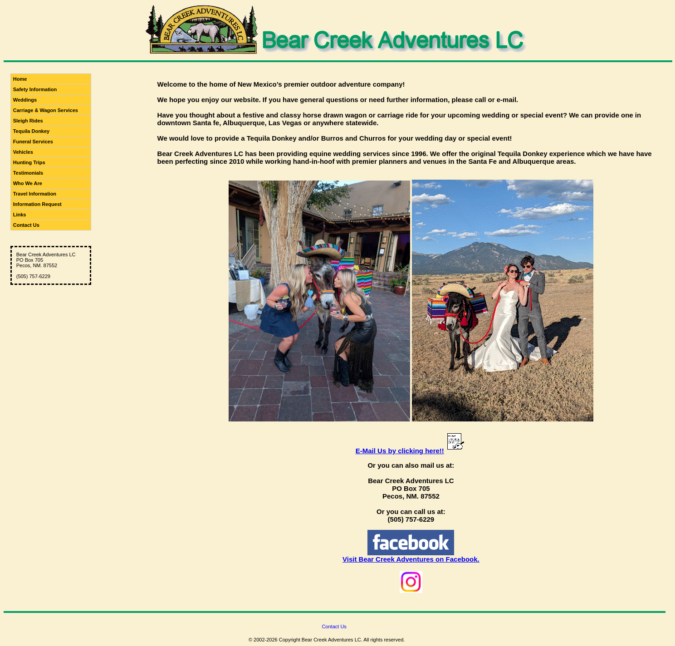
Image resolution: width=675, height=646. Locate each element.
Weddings (25, 100)
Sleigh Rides (28, 120)
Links (19, 214)
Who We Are (27, 183)
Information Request (37, 204)
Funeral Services (33, 141)
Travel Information (34, 193)
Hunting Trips (29, 162)
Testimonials (28, 173)
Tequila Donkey (31, 131)
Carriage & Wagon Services (45, 110)
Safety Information (35, 89)
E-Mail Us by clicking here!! (400, 451)
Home (20, 79)
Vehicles (23, 152)
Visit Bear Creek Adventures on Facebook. (410, 559)
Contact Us (26, 225)
